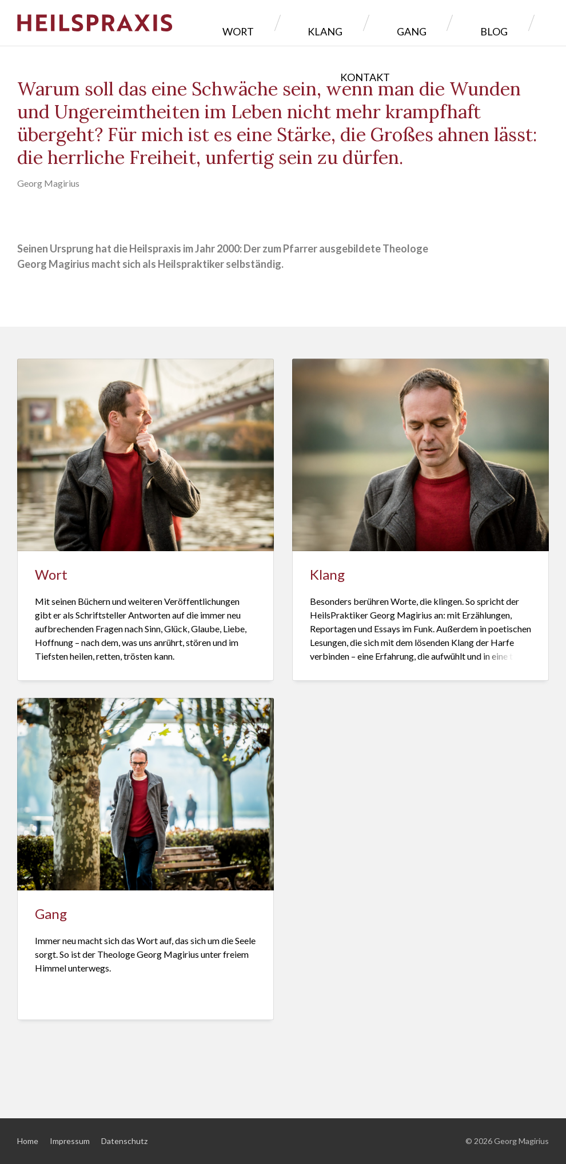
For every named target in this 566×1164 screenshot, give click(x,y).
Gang (385, 22)
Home (27, 1141)
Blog (442, 22)
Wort (263, 22)
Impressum (70, 1141)
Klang (325, 22)
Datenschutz (124, 1141)
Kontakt (510, 22)
